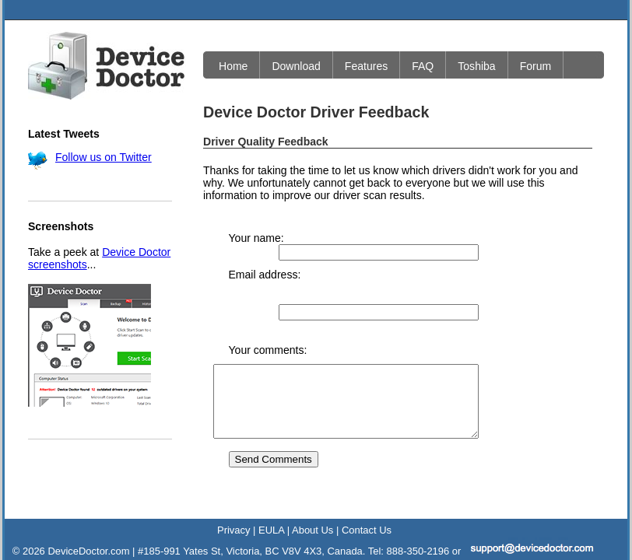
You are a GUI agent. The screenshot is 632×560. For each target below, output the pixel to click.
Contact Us (366, 496)
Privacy (233, 496)
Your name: (256, 238)
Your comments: (268, 302)
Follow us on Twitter (103, 157)
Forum (536, 66)
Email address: (265, 262)
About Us (312, 496)
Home (233, 66)
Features (366, 66)
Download (296, 66)
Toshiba (476, 66)
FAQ (423, 66)
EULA (271, 496)
